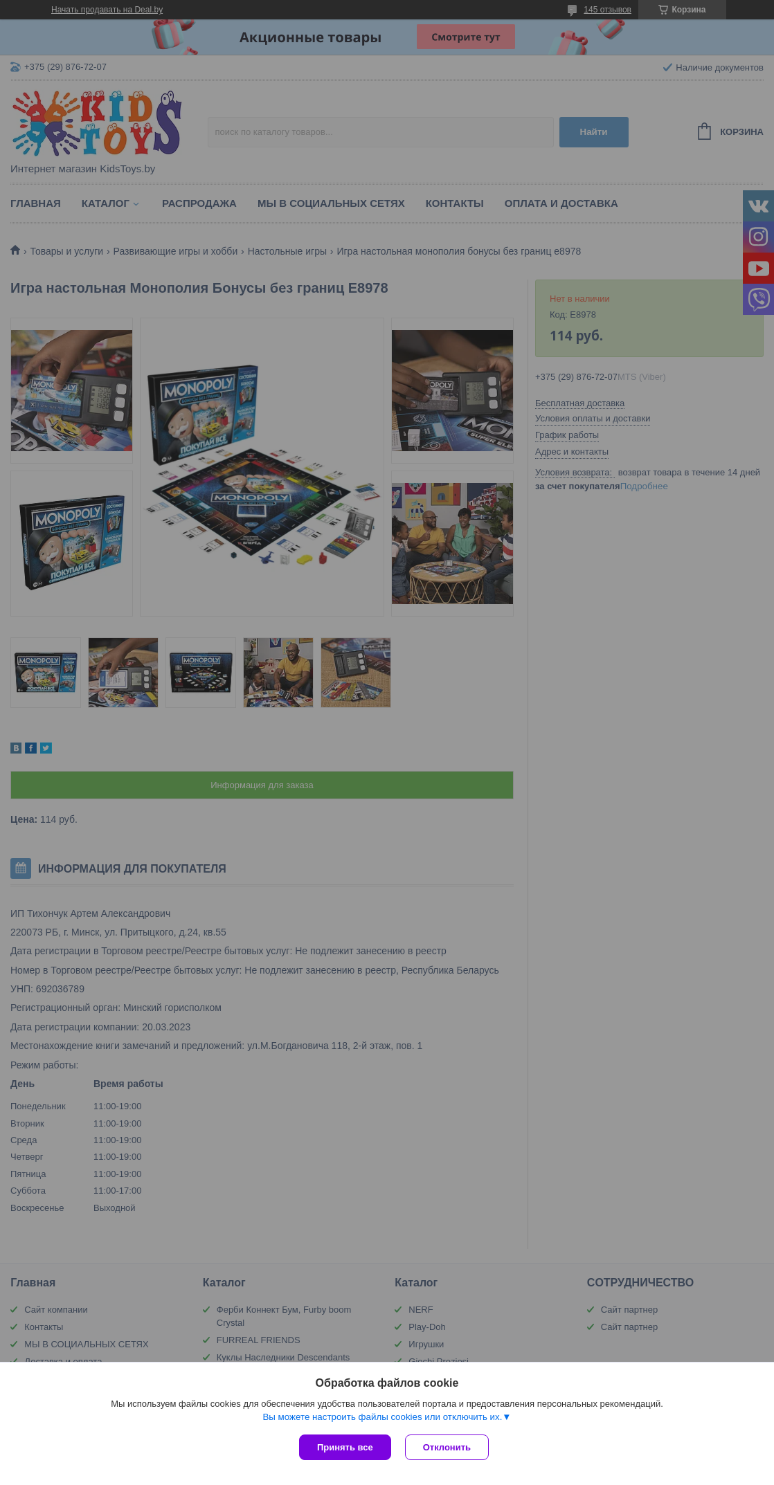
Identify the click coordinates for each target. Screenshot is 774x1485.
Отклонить (447, 1447)
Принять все (345, 1447)
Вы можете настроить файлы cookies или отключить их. (382, 1417)
